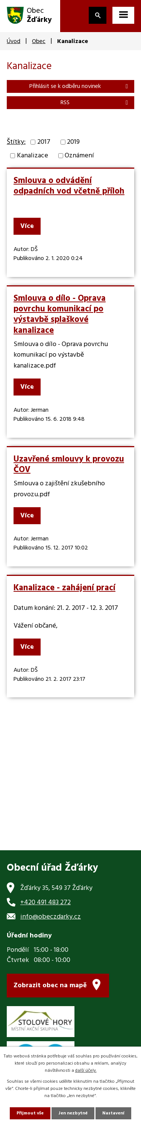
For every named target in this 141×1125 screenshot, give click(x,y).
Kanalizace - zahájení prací (64, 588)
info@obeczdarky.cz (50, 916)
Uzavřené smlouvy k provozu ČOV (69, 464)
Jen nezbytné (73, 1113)
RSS (95, 103)
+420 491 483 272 (45, 902)
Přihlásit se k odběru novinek (79, 86)
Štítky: (16, 142)
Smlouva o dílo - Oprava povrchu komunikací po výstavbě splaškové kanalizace (60, 314)
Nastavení (113, 1113)
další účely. (86, 1070)
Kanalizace (32, 155)
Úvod (13, 41)
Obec (38, 41)
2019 (73, 142)
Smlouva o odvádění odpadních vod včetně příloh (69, 186)
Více (27, 226)
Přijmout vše (30, 1113)
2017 (43, 142)
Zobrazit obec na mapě (50, 985)
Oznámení (79, 155)
